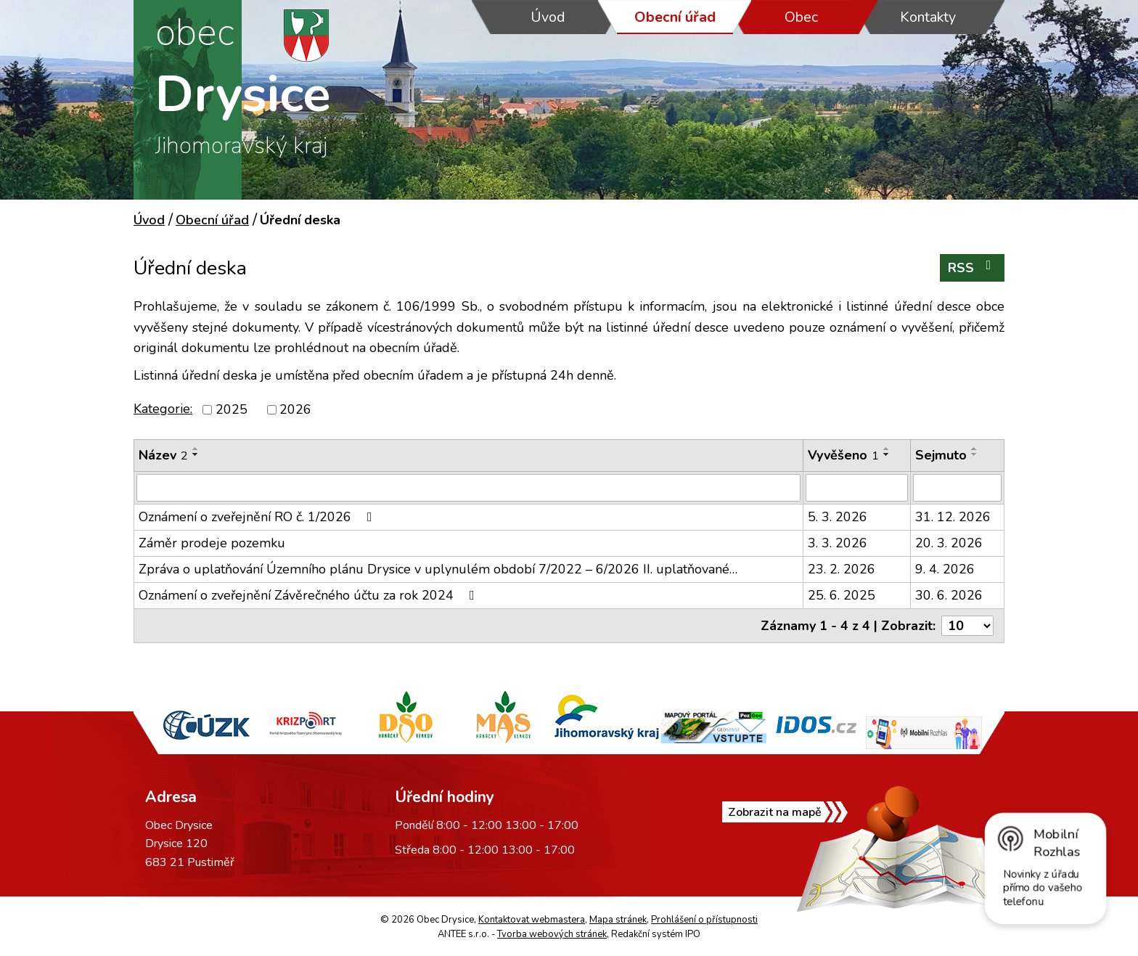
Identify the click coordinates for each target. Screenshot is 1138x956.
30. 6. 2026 (949, 595)
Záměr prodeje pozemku (212, 543)
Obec (801, 17)
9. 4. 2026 (945, 569)
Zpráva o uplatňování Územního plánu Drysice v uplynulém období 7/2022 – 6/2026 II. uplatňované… (438, 569)
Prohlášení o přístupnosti (704, 919)
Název (163, 455)
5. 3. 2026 (837, 517)
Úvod (548, 17)
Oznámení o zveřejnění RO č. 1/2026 (258, 517)
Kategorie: (163, 408)
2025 (231, 409)
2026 (295, 409)
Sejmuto (941, 455)
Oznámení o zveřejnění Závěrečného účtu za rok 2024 (309, 595)
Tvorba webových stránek (552, 934)
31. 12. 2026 (953, 517)
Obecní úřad (675, 17)
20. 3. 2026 (949, 543)
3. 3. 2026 (837, 543)
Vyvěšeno (843, 455)
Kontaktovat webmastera (531, 919)
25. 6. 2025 (841, 595)
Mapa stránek (618, 919)
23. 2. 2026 (841, 569)
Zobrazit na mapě (775, 812)
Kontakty (928, 17)
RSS (972, 267)
